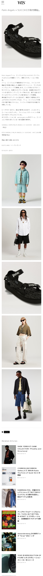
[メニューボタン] (3, 2)
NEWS (7, 432)
